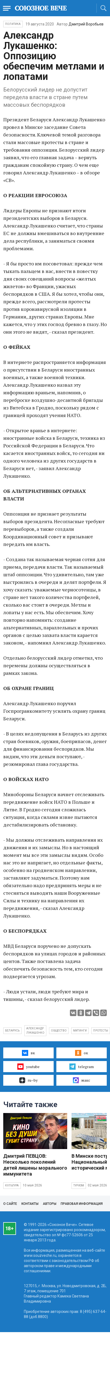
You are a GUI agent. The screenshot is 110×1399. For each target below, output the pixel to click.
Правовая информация (82, 1204)
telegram (81, 1066)
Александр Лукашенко (35, 1030)
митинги (80, 1030)
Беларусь (12, 1030)
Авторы (49, 1204)
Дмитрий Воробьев (86, 24)
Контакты (29, 1204)
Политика (13, 23)
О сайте (10, 1204)
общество (59, 1030)
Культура (12, 1185)
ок (81, 1053)
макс (81, 1080)
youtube (28, 1066)
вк (28, 1053)
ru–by (28, 1080)
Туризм (78, 1185)
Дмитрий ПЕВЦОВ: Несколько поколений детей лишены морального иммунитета (35, 1165)
